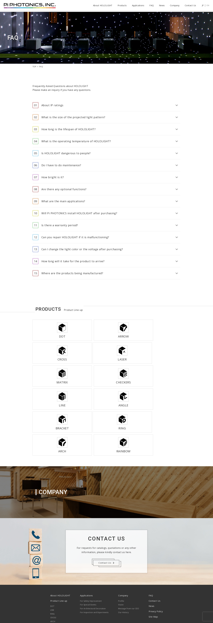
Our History (123, 570)
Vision (121, 563)
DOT (52, 564)
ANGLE (53, 598)
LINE (52, 568)
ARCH (52, 579)
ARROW (53, 583)
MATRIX (53, 587)
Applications (137, 5)
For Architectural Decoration (93, 567)
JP (202, 5)
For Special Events (88, 563)
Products (121, 5)
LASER (52, 591)
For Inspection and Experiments (94, 570)
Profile (121, 559)
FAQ (151, 5)
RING (52, 572)
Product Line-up (59, 559)
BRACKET (54, 602)
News (161, 5)
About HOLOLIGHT (102, 5)
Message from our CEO (128, 567)
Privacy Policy (155, 569)
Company (174, 5)
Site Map (152, 574)
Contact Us (189, 5)
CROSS (53, 576)
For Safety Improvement (91, 559)
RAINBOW (54, 595)
